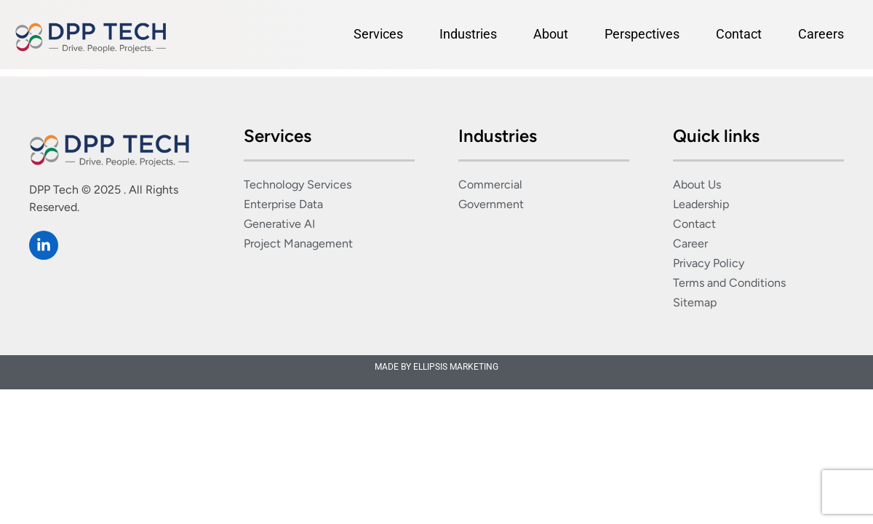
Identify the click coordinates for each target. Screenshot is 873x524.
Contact (739, 33)
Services (378, 33)
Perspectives (642, 33)
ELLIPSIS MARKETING (455, 367)
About (550, 33)
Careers (821, 33)
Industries (468, 33)
